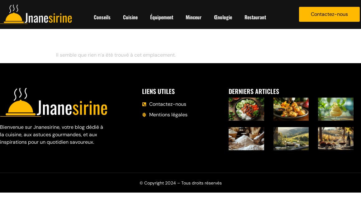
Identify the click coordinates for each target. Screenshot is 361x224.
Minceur (194, 17)
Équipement (161, 17)
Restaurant (255, 17)
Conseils (102, 17)
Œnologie (223, 17)
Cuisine (130, 17)
